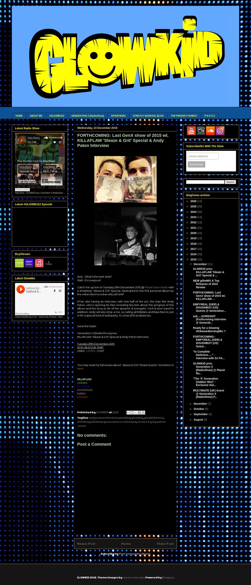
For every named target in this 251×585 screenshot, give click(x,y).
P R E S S (209, 115)
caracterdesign (133, 577)
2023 (193, 217)
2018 (193, 243)
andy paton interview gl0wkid (109, 417)
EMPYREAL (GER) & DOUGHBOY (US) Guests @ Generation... (209, 308)
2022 (193, 222)
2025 (193, 206)
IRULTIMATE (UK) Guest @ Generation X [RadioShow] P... (208, 394)
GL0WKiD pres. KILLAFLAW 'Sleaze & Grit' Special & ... (208, 272)
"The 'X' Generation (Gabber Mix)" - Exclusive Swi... (205, 382)
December (201, 264)
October (199, 408)
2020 (193, 233)
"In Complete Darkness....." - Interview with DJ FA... (209, 355)
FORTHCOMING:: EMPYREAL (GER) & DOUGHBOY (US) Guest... (207, 341)
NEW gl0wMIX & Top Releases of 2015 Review (206, 284)
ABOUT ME (36, 115)
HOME (19, 115)
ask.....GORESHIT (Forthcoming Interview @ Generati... (209, 319)
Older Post (165, 543)
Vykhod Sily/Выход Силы (26, 317)
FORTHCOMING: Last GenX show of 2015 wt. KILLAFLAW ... (209, 296)
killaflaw (83, 421)
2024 (193, 211)
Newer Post (86, 543)
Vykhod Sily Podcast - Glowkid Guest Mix (56, 317)
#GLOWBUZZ (56, 115)
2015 (193, 259)
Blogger (167, 577)
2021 (193, 227)
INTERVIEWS (118, 115)
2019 (193, 238)
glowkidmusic (153, 417)
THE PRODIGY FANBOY (184, 115)
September (201, 414)
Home (126, 543)
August (199, 419)
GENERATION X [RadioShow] (87, 115)
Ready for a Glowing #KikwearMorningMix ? (209, 329)
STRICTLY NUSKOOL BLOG (148, 115)
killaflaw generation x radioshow (114, 421)
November (201, 403)
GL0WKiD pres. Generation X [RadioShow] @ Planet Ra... (209, 368)
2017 (193, 249)
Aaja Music (20, 193)
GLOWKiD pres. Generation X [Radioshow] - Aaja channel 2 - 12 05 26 (56, 193)
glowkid (137, 417)
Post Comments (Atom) (135, 553)
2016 (193, 254)
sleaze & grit (146, 421)
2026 (193, 201)
